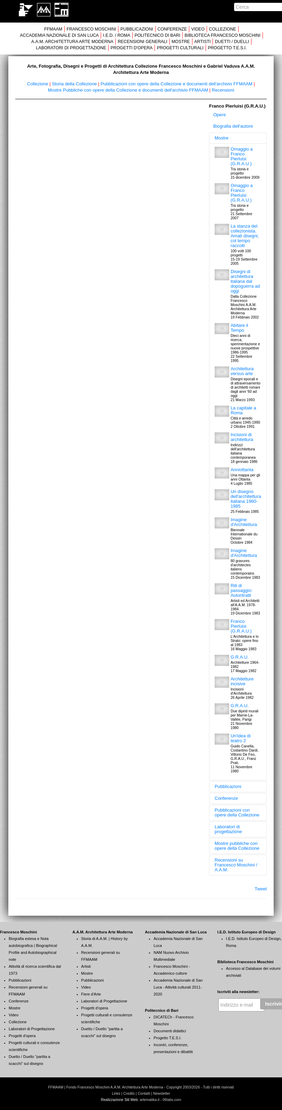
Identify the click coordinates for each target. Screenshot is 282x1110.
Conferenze (226, 798)
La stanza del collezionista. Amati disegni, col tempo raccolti (245, 235)
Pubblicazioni (228, 786)
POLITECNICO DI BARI (157, 35)
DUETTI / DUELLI (232, 41)
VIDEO (198, 29)
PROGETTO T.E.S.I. (227, 47)
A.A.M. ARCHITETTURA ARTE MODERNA (72, 41)
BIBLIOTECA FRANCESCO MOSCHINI (222, 35)
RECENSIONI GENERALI (142, 41)
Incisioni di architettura (242, 437)
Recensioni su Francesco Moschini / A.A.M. (236, 864)
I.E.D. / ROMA (116, 35)
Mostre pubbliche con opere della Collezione (237, 846)
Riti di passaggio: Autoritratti (241, 590)
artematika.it (149, 1100)
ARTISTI (202, 41)
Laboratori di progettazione (228, 829)
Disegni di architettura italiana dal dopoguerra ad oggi (245, 281)
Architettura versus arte (242, 371)
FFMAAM (53, 29)
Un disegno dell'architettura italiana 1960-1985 (246, 499)
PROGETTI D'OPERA (131, 47)
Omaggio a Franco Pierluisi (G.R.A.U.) (242, 156)
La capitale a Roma (243, 410)
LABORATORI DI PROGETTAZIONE (71, 47)
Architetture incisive (242, 681)
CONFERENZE (172, 29)
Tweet (261, 888)
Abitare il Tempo (239, 328)
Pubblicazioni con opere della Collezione (237, 812)
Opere (219, 114)
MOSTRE (181, 41)
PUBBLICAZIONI (137, 29)
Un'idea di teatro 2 (240, 738)
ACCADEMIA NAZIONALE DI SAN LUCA (59, 35)
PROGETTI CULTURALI (180, 47)
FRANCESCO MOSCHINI (91, 29)
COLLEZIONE (222, 29)
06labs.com (172, 1100)
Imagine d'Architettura (244, 522)
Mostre (222, 138)
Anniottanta (242, 469)
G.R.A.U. (240, 657)
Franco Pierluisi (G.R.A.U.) (241, 626)
